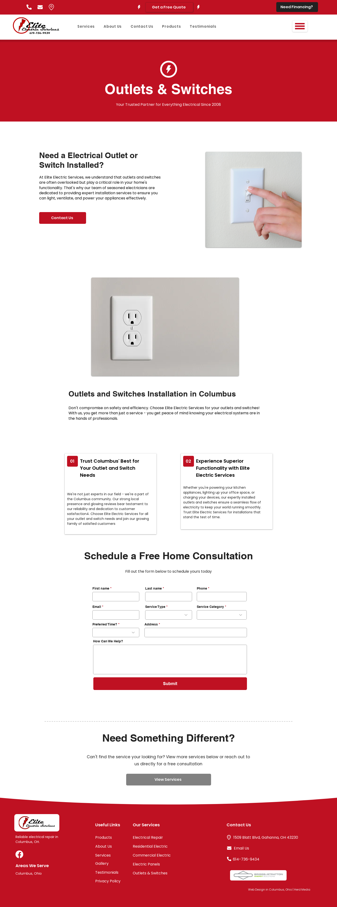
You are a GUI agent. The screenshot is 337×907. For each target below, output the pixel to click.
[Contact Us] (62, 218)
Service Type (155, 606)
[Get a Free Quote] (169, 7)
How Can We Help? (108, 641)
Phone (202, 588)
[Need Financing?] (297, 7)
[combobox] (195, 632)
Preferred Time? (104, 624)
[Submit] (170, 683)
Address (151, 624)
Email (96, 606)
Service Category (210, 606)
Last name (153, 588)
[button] (300, 26)
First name (100, 588)
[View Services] (168, 779)
